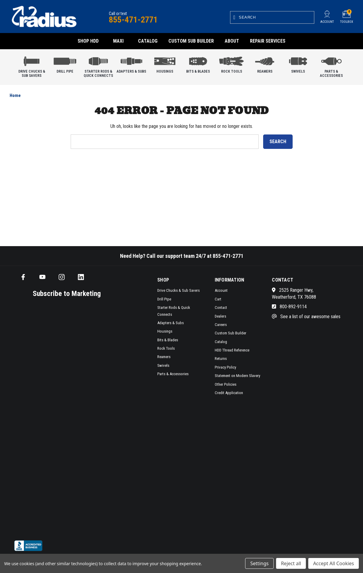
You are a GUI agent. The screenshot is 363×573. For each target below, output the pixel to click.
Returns (221, 358)
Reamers (264, 63)
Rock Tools (231, 63)
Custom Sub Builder (191, 41)
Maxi (118, 41)
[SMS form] (62, 418)
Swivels (298, 63)
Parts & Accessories (331, 65)
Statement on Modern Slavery (237, 375)
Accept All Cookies (333, 563)
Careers (221, 324)
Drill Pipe (64, 63)
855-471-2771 (133, 20)
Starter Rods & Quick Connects (98, 65)
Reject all (291, 563)
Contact (221, 307)
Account (221, 290)
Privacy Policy (225, 367)
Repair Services (267, 41)
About (232, 41)
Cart (218, 299)
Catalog (148, 41)
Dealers (220, 316)
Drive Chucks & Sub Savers (31, 65)
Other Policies (225, 384)
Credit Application (229, 393)
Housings (164, 63)
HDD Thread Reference (232, 350)
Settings (259, 563)
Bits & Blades (198, 63)
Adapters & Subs (131, 63)
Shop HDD (88, 41)
